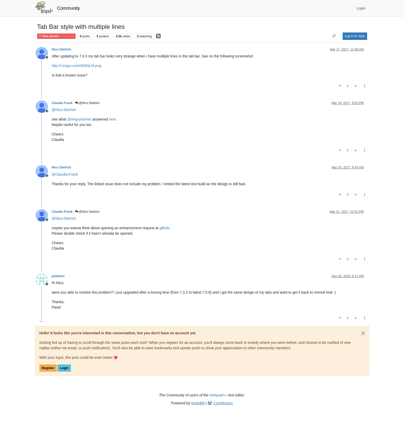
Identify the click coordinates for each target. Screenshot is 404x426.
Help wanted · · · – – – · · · (56, 36)
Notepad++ (218, 395)
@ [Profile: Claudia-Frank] (65, 174)
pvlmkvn (58, 276)
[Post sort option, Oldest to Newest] (334, 36)
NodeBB (198, 403)
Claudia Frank (62, 103)
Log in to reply (355, 36)
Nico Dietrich (61, 49)
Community (68, 8)
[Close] (363, 333)
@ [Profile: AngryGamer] (79, 119)
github (164, 228)
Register (48, 368)
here (112, 119)
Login (64, 368)
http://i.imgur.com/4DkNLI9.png (76, 66)
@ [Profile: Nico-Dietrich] (64, 110)
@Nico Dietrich (87, 103)
